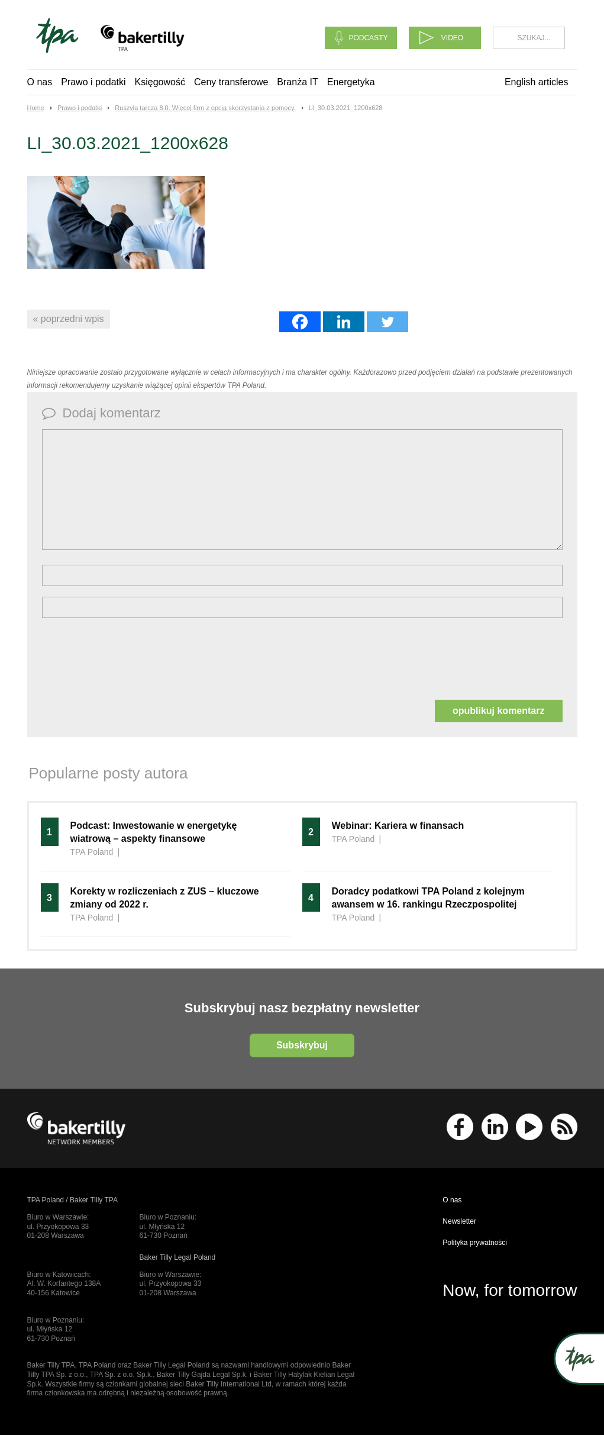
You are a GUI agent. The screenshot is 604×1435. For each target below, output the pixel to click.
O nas (40, 82)
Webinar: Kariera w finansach (398, 826)
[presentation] (132, 658)
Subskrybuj (302, 1045)
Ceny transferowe (231, 82)
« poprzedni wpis (68, 319)
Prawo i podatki (93, 82)
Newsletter (459, 1221)
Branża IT (297, 82)
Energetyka (351, 82)
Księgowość (160, 82)
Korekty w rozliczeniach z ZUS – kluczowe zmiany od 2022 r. (164, 897)
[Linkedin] (343, 321)
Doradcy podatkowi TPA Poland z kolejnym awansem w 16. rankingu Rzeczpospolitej (428, 897)
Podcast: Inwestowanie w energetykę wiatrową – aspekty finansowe (153, 832)
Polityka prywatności (474, 1242)
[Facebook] (300, 321)
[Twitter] (387, 321)
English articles (537, 82)
